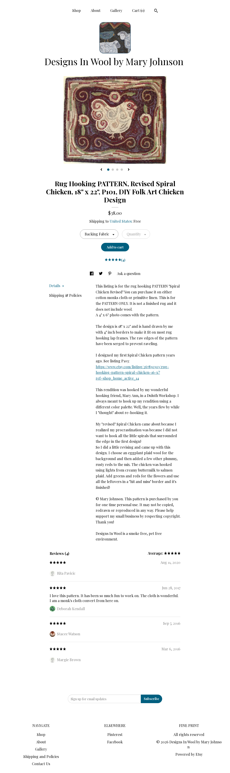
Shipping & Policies (65, 295)
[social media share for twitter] (101, 273)
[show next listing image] (129, 169)
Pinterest (114, 734)
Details (56, 285)
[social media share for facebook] (92, 273)
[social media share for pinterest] (110, 273)
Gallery (116, 10)
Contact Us (41, 763)
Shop (76, 10)
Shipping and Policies (41, 756)
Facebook (115, 742)
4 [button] (122, 169)
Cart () (138, 10)
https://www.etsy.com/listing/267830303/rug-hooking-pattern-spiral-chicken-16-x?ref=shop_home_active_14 (132, 372)
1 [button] (108, 169)
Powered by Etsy (189, 754)
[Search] (156, 11)
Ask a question (128, 273)
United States (121, 221)
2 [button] (113, 169)
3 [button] (117, 169)
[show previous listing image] (101, 169)
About (95, 10)
